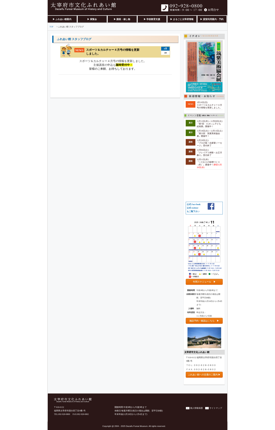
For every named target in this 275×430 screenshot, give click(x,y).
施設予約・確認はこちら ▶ (204, 320)
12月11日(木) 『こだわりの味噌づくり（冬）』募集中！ (209, 163)
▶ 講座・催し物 (122, 19)
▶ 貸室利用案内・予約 (211, 19)
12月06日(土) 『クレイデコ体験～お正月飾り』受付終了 (209, 152)
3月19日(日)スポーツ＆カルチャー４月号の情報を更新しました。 (209, 105)
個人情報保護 (196, 408)
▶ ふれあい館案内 (62, 19)
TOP (51, 27)
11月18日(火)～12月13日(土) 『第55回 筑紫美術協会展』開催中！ (209, 133)
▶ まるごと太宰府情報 (181, 19)
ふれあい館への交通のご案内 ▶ (204, 374)
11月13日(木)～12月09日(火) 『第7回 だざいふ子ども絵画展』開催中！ (209, 124)
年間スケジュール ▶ (204, 281)
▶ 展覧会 (92, 19)
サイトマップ (215, 408)
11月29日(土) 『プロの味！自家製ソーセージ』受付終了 (209, 143)
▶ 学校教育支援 (152, 19)
